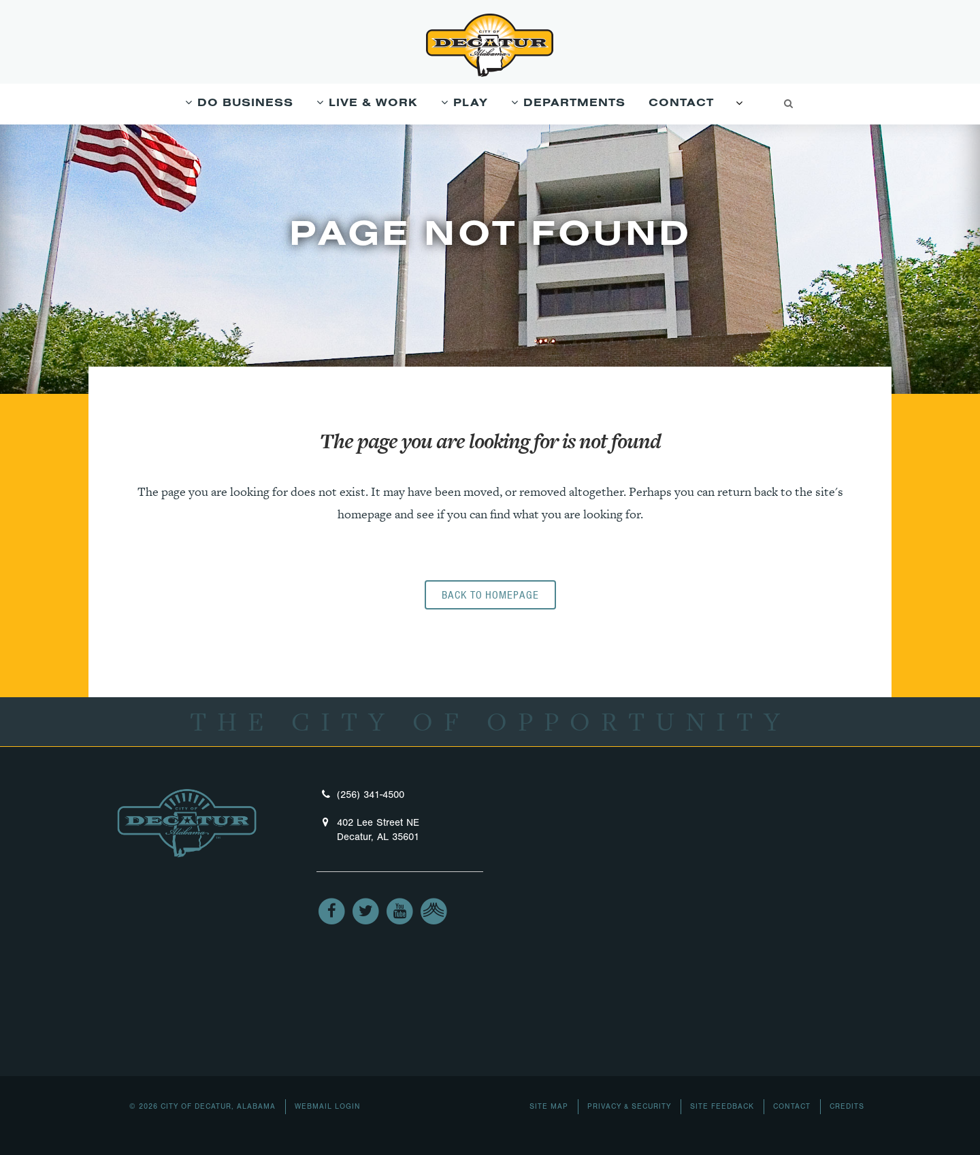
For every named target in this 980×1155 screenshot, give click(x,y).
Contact (792, 1106)
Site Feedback (722, 1106)
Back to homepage (490, 595)
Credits (847, 1106)
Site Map (548, 1106)
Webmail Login (328, 1106)
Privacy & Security (629, 1106)
